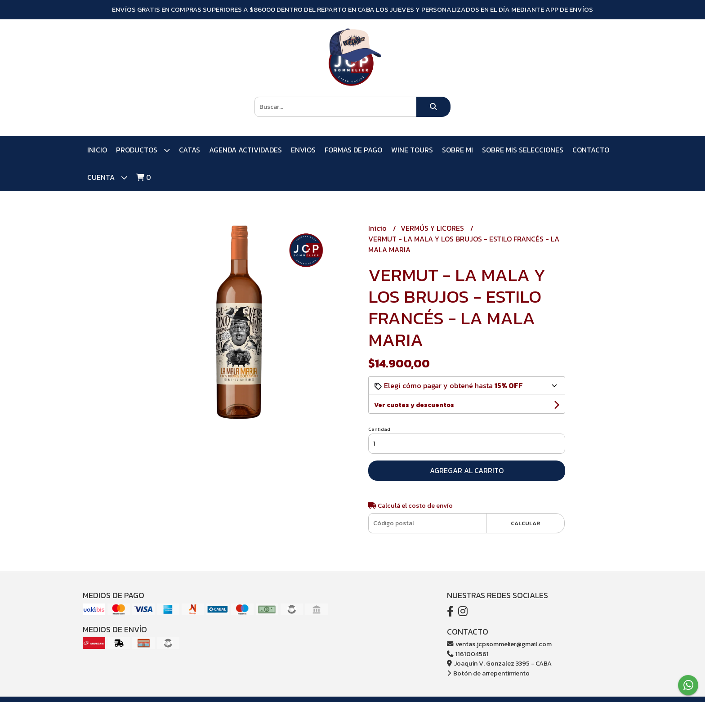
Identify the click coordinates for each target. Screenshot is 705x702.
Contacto (590, 149)
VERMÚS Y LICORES (433, 228)
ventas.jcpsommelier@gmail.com (499, 644)
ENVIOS (303, 149)
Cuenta (107, 177)
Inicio (97, 149)
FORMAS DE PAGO (353, 149)
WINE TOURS (412, 149)
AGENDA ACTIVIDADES (245, 149)
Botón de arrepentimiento (488, 673)
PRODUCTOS (143, 150)
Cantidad (379, 429)
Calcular (525, 523)
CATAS (189, 149)
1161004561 (468, 654)
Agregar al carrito (467, 470)
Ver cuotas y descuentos (414, 405)
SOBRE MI (457, 149)
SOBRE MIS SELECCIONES (522, 149)
